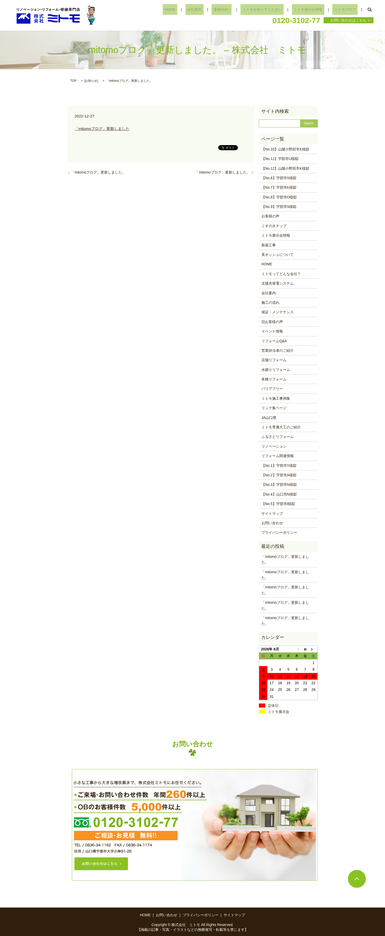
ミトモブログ (347, 9)
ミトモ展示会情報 (314, 9)
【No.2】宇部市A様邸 (278, 475)
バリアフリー (272, 389)
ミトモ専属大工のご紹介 (281, 427)
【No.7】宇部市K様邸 (278, 187)
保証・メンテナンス (277, 312)
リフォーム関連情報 (277, 456)
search (369, 10)
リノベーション (274, 446)
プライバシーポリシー (279, 532)
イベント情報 (272, 331)
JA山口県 (268, 418)
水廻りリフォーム (275, 370)
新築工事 (268, 245)
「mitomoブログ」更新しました (102, 128)
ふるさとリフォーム (277, 437)
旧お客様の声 (272, 322)
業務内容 (232, 9)
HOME (189, 9)
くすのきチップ (274, 226)
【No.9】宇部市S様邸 (278, 207)
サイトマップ (272, 513)
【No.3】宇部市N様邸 (279, 484)
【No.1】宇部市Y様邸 (278, 466)
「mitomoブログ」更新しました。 (98, 172)
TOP (73, 81)
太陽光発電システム (277, 283)
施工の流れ (270, 302)
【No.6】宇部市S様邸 (278, 178)
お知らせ (91, 81)
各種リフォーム (274, 379)
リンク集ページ (274, 408)
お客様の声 (270, 216)
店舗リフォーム (274, 360)
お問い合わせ (272, 523)
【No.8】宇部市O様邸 (279, 197)
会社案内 (210, 9)
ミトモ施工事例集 (275, 398)
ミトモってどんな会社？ (281, 274)
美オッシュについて (277, 255)
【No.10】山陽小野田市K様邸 (285, 149)
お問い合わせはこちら (348, 20)
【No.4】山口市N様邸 (279, 494)
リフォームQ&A (274, 341)
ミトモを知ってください (271, 9)
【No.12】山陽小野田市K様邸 (285, 168)
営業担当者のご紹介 (277, 350)
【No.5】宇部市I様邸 (278, 504)
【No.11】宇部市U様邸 (280, 159)
